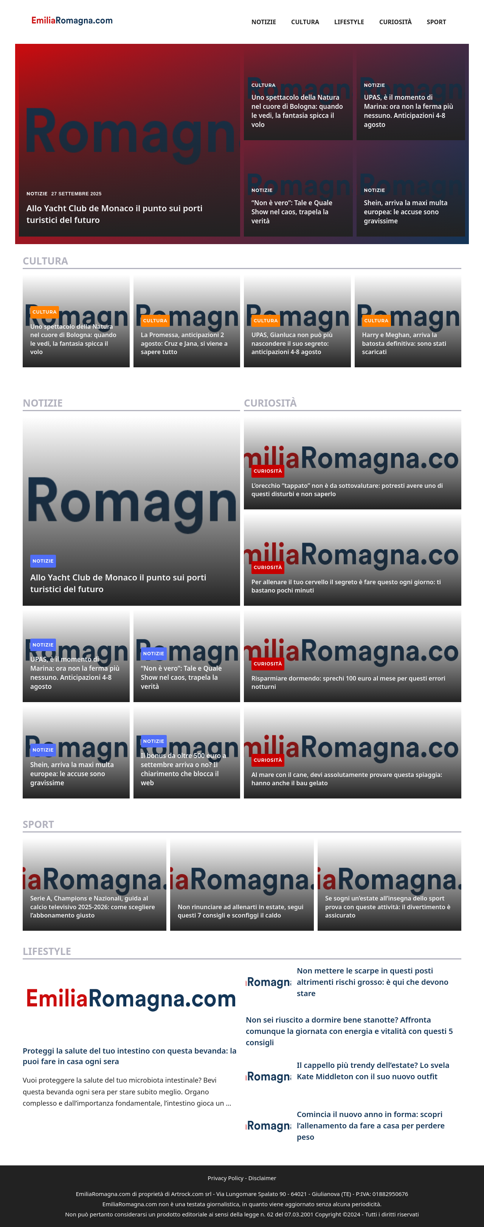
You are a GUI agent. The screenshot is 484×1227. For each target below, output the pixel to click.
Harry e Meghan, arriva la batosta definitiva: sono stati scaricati (404, 343)
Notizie (263, 22)
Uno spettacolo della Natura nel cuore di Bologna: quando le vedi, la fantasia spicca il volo (297, 110)
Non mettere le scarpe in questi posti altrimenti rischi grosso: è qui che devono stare (372, 982)
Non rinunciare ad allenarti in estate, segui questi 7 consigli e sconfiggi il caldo (241, 911)
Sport (436, 22)
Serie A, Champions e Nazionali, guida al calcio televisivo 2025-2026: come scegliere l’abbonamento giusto (92, 906)
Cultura (305, 22)
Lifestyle (349, 22)
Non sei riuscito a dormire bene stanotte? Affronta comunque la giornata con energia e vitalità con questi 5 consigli (349, 1031)
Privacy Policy (226, 1178)
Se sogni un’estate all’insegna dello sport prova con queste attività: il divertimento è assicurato (387, 906)
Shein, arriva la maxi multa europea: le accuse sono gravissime (406, 211)
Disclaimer (262, 1178)
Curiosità (395, 22)
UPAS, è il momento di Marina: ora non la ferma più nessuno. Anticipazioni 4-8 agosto (408, 110)
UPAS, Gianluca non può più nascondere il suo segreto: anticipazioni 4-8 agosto (292, 343)
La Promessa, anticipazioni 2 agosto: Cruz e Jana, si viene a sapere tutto (184, 343)
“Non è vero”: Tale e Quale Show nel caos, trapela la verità (291, 211)
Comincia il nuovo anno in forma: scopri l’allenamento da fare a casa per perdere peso (371, 1125)
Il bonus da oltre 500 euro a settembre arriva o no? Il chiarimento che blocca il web (183, 769)
